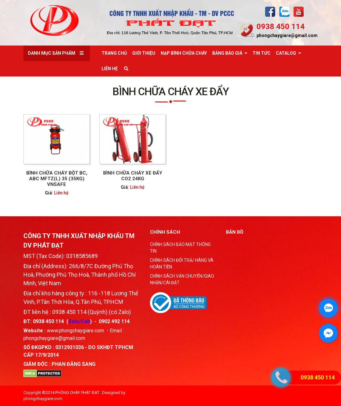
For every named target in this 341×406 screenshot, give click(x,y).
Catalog (286, 53)
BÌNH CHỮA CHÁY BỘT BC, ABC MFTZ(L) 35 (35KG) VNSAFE (56, 178)
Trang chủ (114, 53)
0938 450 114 (281, 26)
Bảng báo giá (227, 53)
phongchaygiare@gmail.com (287, 35)
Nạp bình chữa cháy (184, 53)
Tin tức (261, 53)
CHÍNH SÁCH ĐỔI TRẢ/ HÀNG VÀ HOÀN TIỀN (182, 263)
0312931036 (69, 347)
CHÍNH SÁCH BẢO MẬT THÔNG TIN (180, 248)
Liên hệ (61, 192)
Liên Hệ (110, 68)
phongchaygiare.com (42, 398)
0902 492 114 (114, 321)
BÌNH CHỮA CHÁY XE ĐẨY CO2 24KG (132, 175)
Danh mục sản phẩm (51, 53)
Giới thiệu (143, 53)
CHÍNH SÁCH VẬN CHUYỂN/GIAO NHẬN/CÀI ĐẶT (182, 279)
